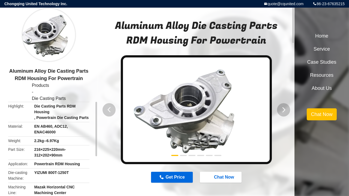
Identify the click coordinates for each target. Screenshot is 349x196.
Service (322, 49)
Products (40, 85)
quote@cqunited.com (285, 4)
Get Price (175, 177)
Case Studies (321, 62)
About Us (322, 88)
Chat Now (221, 177)
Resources (321, 75)
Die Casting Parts (49, 98)
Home (321, 36)
